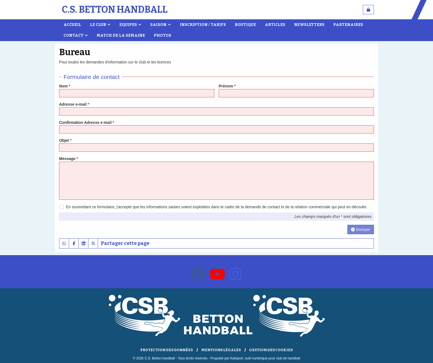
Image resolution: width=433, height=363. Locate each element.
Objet (65, 140)
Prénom (227, 86)
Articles (275, 24)
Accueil (72, 24)
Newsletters (309, 24)
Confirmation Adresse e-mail (86, 122)
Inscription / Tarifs (203, 24)
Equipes (130, 24)
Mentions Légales (221, 350)
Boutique (245, 24)
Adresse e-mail (74, 104)
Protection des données (166, 350)
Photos (162, 35)
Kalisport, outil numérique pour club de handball (265, 358)
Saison (160, 24)
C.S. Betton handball (115, 9)
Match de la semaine (121, 35)
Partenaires (348, 24)
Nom (64, 86)
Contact (76, 35)
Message (68, 158)
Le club (100, 24)
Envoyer (360, 229)
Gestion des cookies (271, 350)
